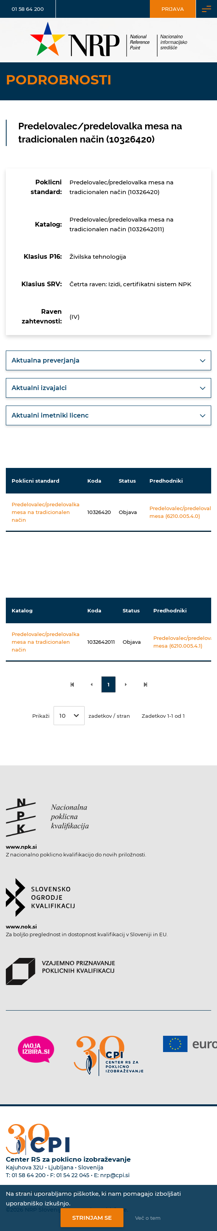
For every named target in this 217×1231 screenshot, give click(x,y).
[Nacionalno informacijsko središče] (108, 40)
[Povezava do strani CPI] (109, 1056)
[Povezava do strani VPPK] (60, 967)
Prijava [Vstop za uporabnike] (172, 9)
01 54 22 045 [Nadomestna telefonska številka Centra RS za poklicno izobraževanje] (72, 1175)
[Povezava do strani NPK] (47, 814)
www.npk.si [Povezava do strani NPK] (21, 847)
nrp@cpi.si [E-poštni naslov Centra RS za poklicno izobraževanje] (115, 1175)
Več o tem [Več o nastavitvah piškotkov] (148, 1218)
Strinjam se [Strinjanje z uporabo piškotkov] (92, 1217)
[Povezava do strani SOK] (40, 894)
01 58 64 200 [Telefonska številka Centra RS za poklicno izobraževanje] (28, 1175)
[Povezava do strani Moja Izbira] (36, 1049)
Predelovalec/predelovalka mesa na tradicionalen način (46, 512)
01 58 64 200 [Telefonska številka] (28, 9)
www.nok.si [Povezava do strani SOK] (21, 926)
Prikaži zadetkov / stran (81, 715)
